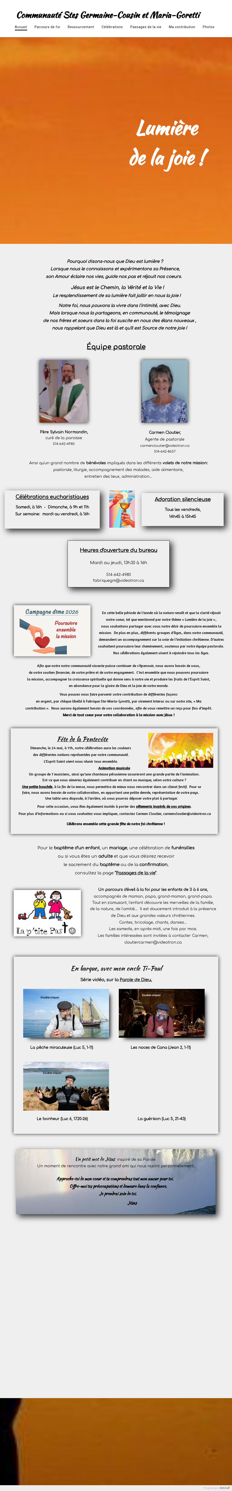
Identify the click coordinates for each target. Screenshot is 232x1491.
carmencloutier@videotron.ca (165, 446)
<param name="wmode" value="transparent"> (130, 997)
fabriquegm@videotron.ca (118, 581)
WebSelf (225, 1488)
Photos (209, 27)
